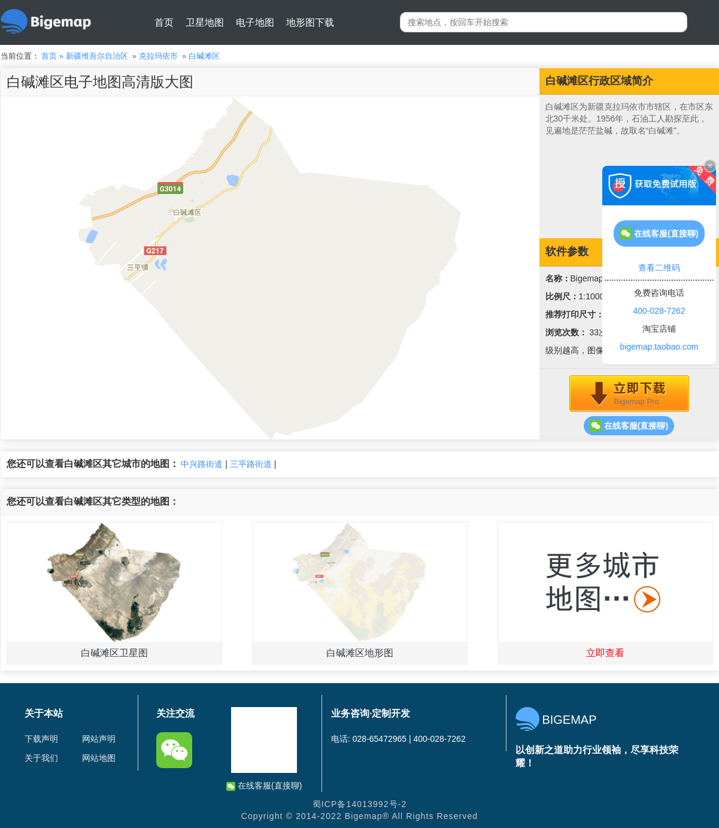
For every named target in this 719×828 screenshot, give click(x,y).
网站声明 (99, 739)
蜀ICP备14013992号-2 (360, 804)
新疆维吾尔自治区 (97, 55)
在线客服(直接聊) (629, 426)
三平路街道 (251, 464)
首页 (164, 22)
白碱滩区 (204, 55)
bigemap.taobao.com (659, 346)
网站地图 (99, 758)
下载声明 (41, 739)
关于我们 (41, 758)
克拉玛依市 (158, 55)
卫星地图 (205, 22)
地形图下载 (310, 22)
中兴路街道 (202, 464)
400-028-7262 (659, 311)
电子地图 (255, 22)
